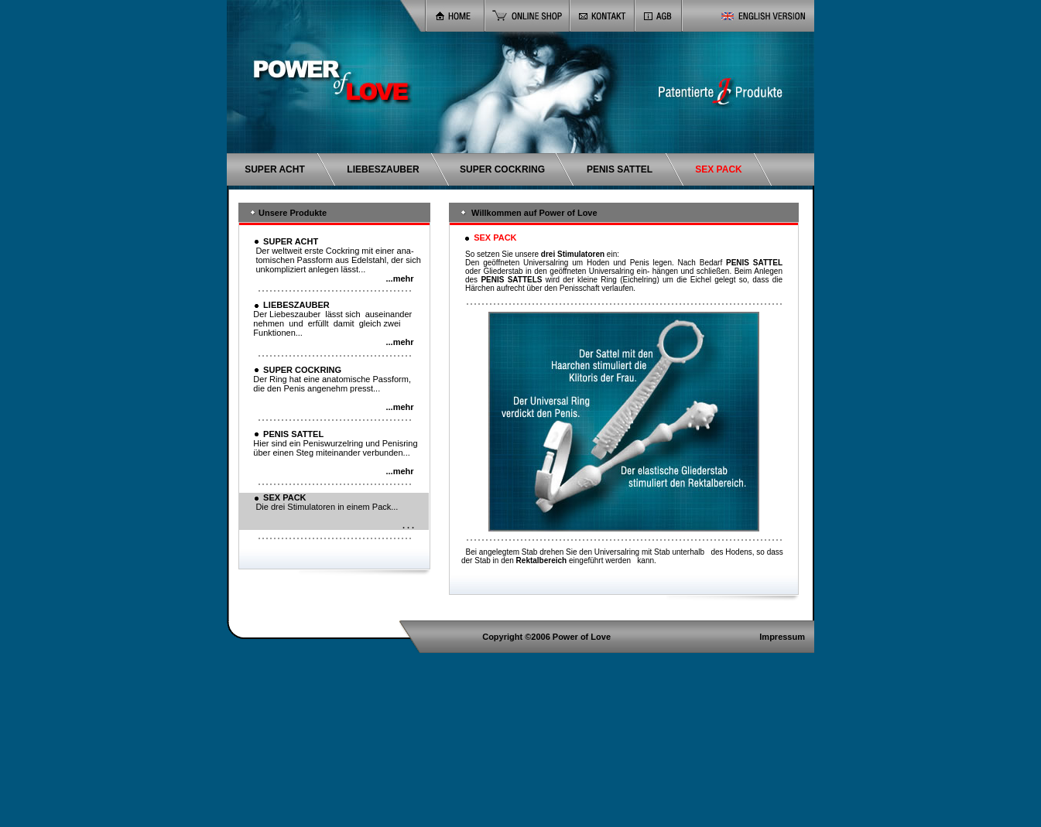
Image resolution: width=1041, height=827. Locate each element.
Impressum (782, 636)
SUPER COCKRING (502, 169)
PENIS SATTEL (619, 169)
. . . (408, 525)
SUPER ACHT (275, 169)
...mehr (399, 278)
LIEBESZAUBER (383, 169)
